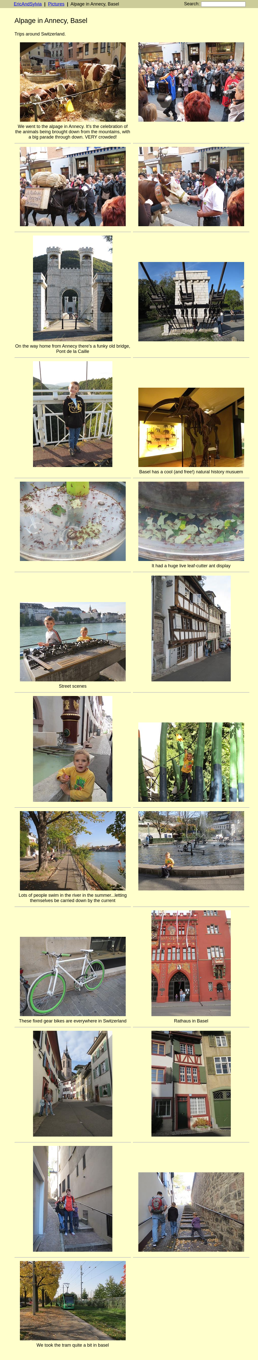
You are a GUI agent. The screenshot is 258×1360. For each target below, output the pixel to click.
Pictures (56, 4)
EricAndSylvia (28, 4)
